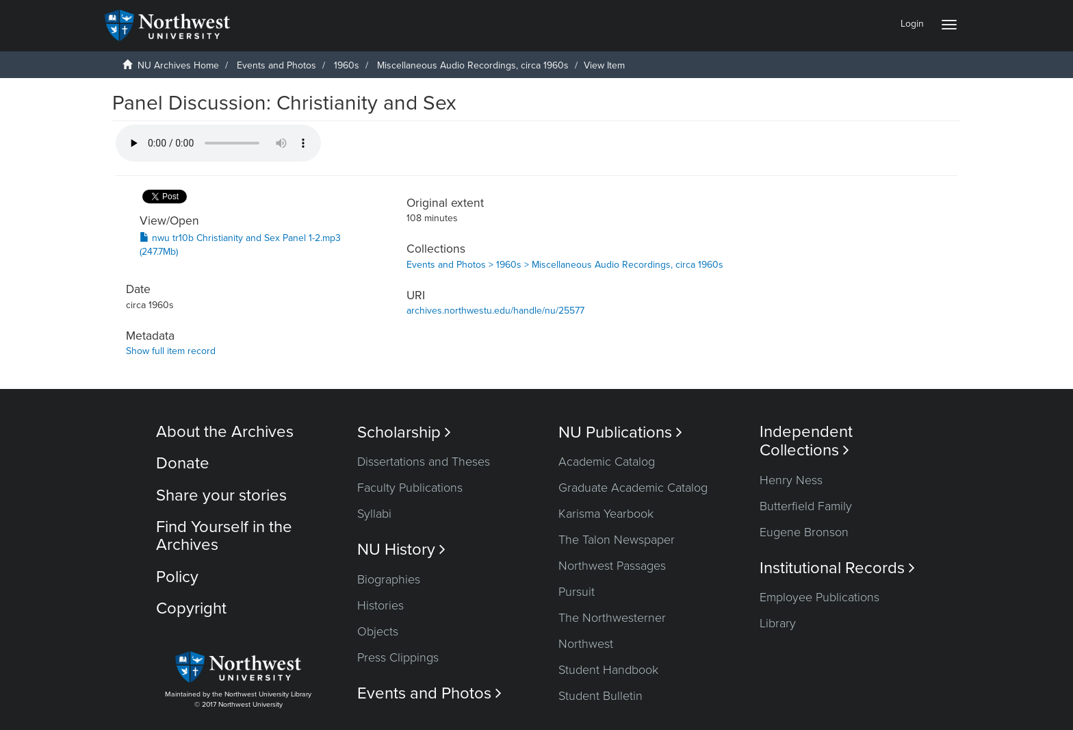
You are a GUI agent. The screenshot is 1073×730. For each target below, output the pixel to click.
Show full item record (171, 351)
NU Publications (620, 432)
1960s (346, 65)
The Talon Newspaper (616, 539)
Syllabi (374, 513)
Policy (177, 577)
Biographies (388, 579)
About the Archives (225, 432)
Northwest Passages (612, 565)
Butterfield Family (806, 506)
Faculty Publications (410, 487)
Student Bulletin (600, 695)
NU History (401, 549)
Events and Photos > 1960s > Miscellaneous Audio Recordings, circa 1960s (564, 264)
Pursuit (576, 591)
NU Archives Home (178, 65)
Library (778, 623)
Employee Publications (819, 597)
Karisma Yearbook (606, 513)
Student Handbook (608, 669)
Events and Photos (276, 65)
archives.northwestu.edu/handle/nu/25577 (495, 310)
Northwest (585, 643)
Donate (182, 463)
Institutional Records (837, 568)
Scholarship (404, 432)
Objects (377, 631)
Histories (380, 605)
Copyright (191, 608)
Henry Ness (791, 480)
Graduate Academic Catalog (633, 487)
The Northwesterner (612, 617)
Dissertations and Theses (423, 461)
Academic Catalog (606, 461)
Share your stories (221, 495)
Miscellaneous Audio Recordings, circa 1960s (473, 65)
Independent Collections (806, 441)
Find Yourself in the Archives (224, 536)
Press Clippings (398, 657)
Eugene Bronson (804, 532)
